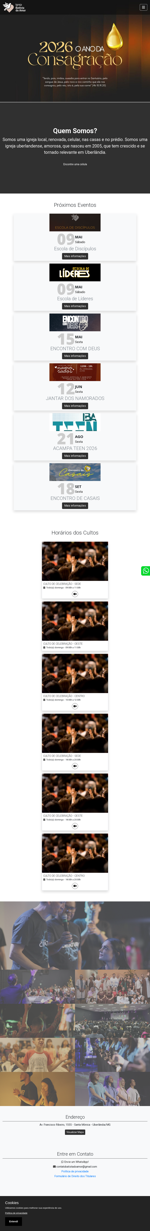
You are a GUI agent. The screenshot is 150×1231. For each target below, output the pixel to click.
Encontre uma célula (75, 164)
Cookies (12, 1203)
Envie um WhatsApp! (75, 1161)
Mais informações (75, 256)
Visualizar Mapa (75, 1132)
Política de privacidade (75, 1171)
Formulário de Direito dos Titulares (75, 1176)
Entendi (13, 1221)
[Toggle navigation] (143, 7)
